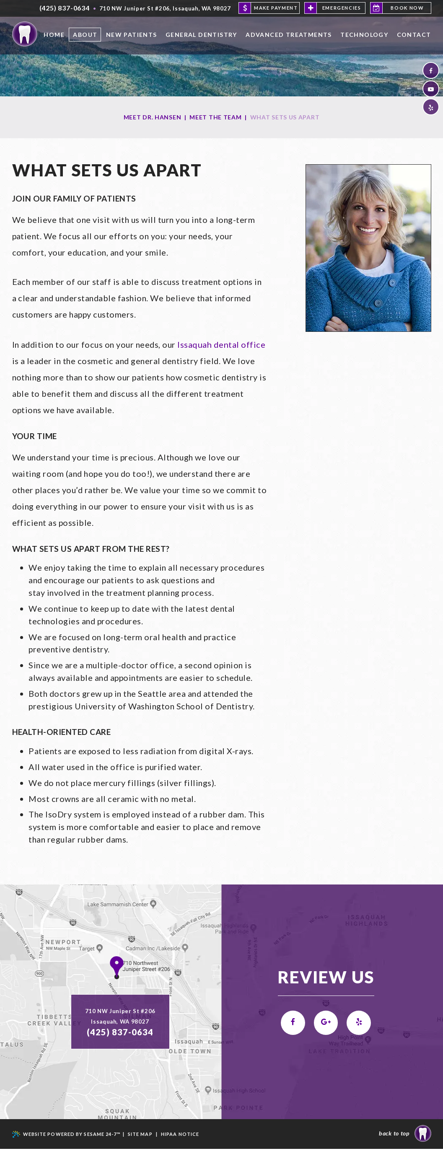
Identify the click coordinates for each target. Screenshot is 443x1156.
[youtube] (430, 89)
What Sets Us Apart (285, 117)
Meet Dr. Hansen (152, 117)
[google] (326, 1030)
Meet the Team (215, 117)
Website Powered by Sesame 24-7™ (66, 1142)
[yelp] (430, 108)
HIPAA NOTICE (180, 1141)
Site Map (140, 1141)
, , (165, 8)
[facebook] (430, 70)
